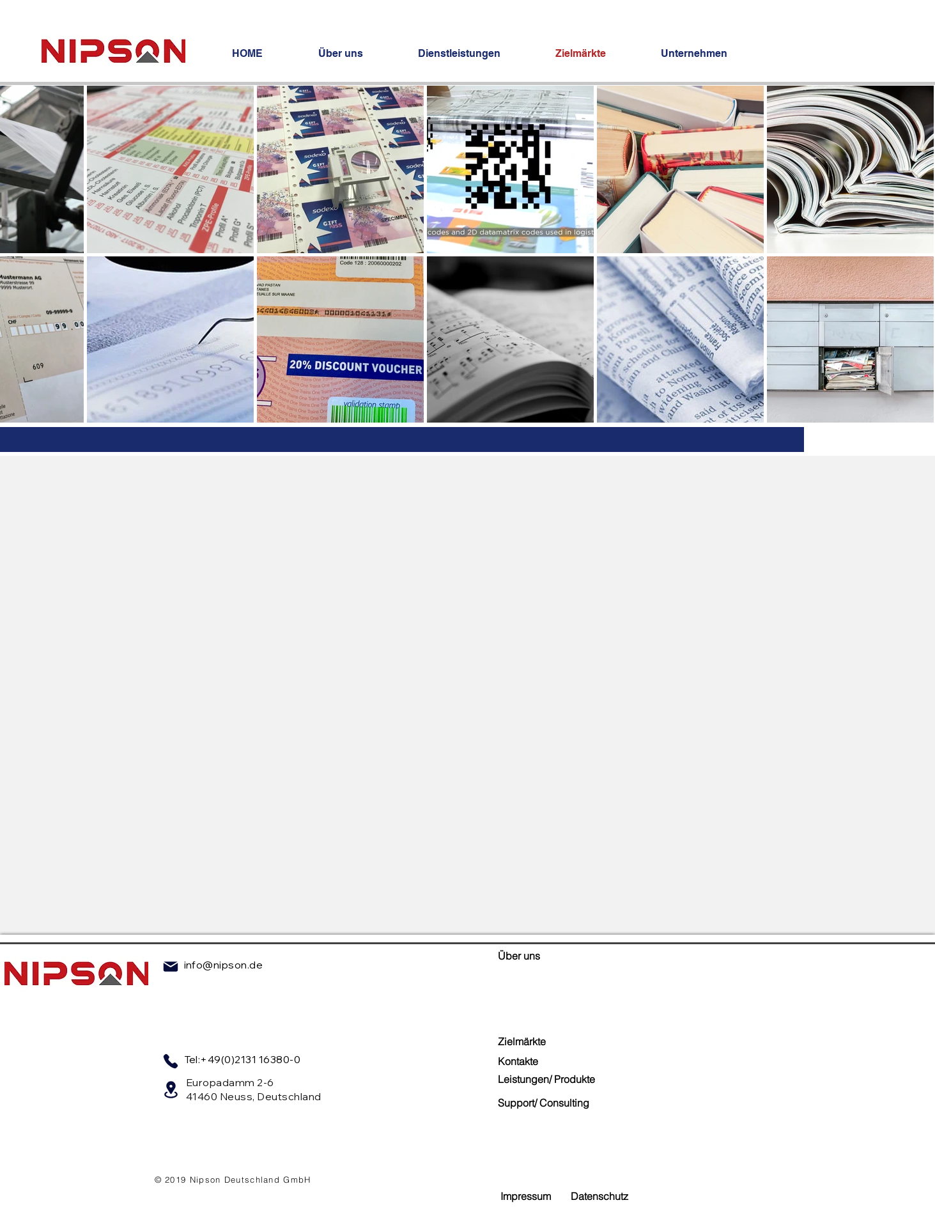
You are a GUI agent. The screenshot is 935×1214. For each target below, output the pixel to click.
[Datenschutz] (599, 1196)
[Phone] (170, 1061)
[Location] (171, 1090)
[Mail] (170, 966)
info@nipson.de (223, 964)
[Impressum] (525, 1196)
